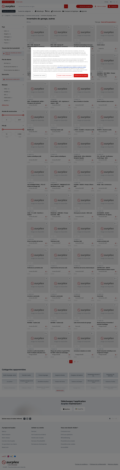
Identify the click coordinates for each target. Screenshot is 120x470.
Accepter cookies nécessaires (64, 75)
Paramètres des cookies (39, 75)
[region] (60, 63)
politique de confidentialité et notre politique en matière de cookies (71, 67)
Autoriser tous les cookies (81, 75)
